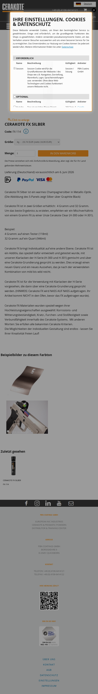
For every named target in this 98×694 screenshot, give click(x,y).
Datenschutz (67, 46)
